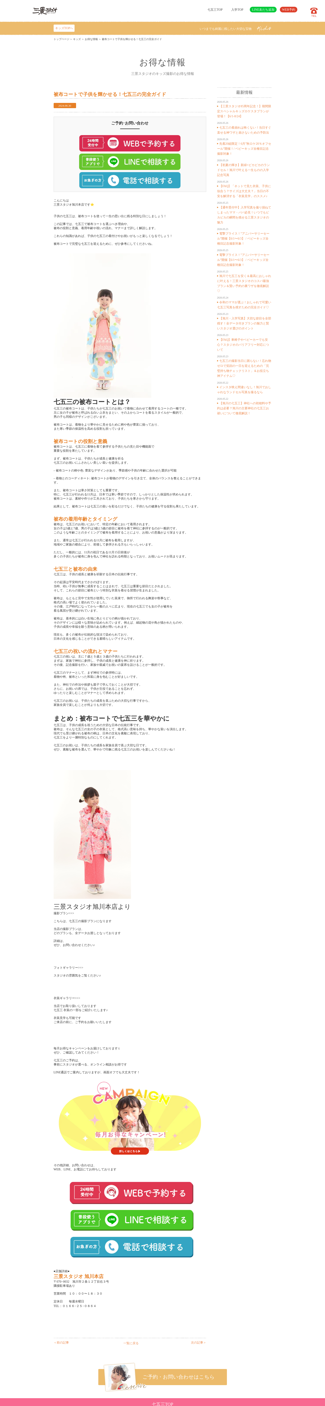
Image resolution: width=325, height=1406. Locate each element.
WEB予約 (288, 9)
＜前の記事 (61, 1342)
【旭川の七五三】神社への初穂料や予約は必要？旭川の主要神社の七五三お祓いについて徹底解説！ (244, 408)
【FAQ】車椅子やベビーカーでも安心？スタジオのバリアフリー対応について (243, 344)
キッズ (77, 39)
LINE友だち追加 (263, 9)
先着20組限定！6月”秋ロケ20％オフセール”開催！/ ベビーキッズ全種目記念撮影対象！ (244, 148)
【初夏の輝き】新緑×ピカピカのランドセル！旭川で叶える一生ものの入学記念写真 (243, 170)
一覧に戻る (131, 1343)
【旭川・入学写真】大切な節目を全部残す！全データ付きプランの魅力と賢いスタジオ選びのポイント (244, 323)
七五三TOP (215, 9)
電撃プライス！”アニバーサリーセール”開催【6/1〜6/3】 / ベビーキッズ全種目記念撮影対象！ (243, 238)
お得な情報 (91, 39)
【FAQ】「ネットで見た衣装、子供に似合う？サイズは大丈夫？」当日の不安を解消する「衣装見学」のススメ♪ (244, 191)
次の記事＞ (198, 1342)
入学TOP (237, 9)
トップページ (61, 39)
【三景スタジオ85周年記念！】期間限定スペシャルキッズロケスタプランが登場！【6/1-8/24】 (244, 111)
